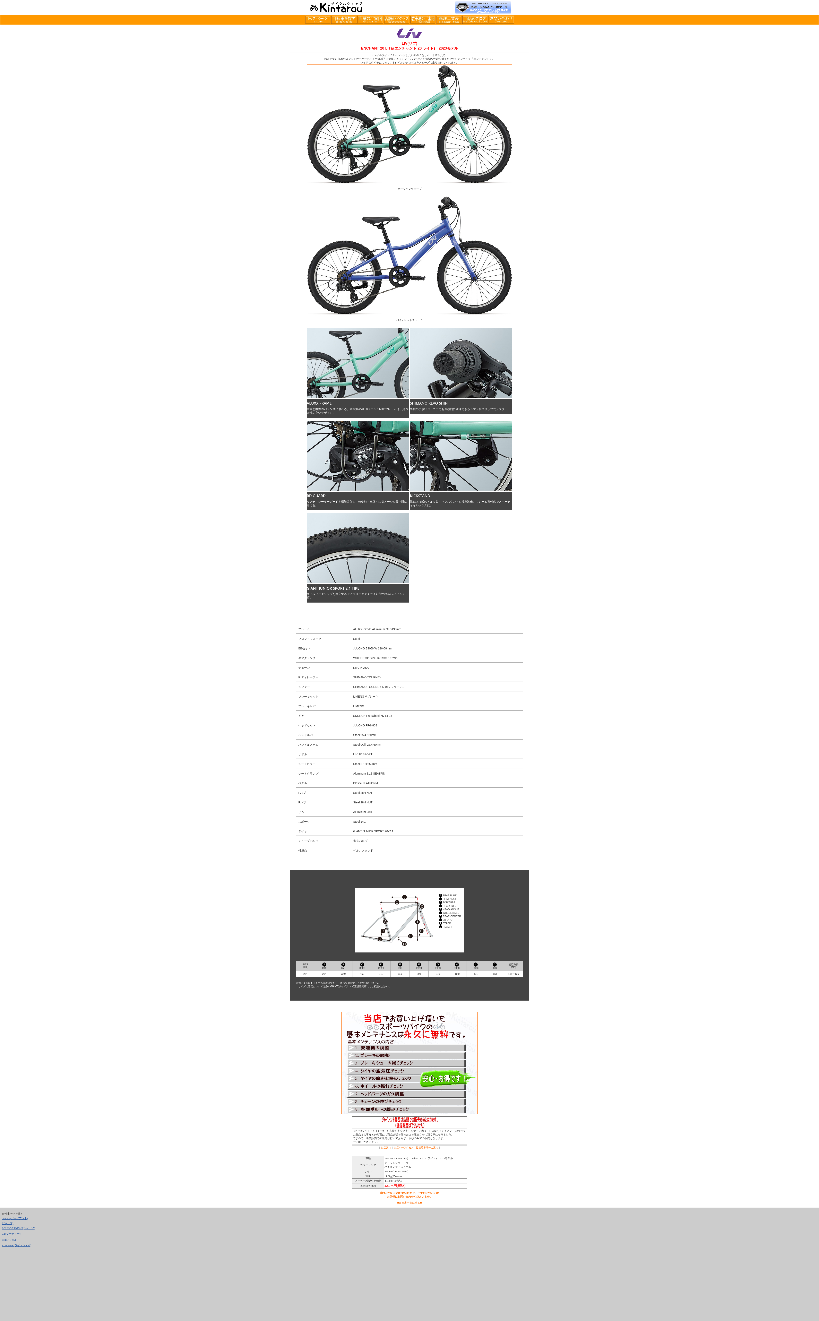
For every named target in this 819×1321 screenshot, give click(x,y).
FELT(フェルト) (11, 1239)
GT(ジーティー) (11, 1233)
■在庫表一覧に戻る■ (409, 1202)
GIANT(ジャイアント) (15, 1218)
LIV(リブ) (7, 1223)
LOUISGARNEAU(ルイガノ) (18, 1228)
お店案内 (386, 1147)
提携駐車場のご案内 (427, 1147)
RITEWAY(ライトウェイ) (16, 1245)
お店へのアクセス (404, 1147)
